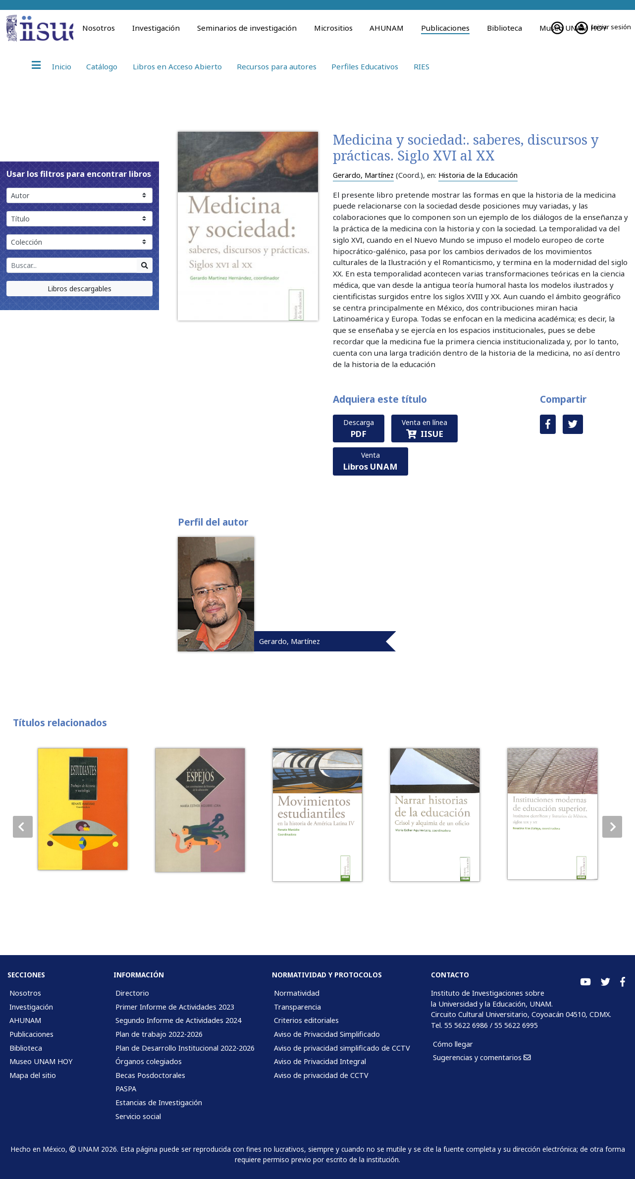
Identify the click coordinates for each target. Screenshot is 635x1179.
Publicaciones (445, 28)
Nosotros (98, 28)
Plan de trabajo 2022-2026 (159, 1034)
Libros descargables (79, 288)
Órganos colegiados (148, 1061)
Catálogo (101, 66)
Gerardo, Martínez (363, 175)
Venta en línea (424, 428)
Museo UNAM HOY (40, 1061)
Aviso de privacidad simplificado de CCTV (342, 1048)
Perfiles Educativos (364, 66)
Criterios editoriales (306, 1020)
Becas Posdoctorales (150, 1075)
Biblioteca (504, 28)
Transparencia (297, 1007)
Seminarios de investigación (247, 28)
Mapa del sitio (32, 1075)
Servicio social (138, 1116)
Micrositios (333, 28)
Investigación (156, 28)
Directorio (132, 993)
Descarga (358, 428)
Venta (370, 461)
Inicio (61, 66)
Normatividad (296, 993)
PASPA (125, 1088)
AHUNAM (387, 28)
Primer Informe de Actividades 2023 (174, 1007)
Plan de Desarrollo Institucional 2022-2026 (185, 1048)
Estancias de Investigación (158, 1102)
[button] (612, 827)
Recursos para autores (277, 66)
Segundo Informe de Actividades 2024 (178, 1020)
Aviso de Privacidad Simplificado (327, 1034)
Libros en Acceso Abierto (177, 66)
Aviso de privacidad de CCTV (321, 1075)
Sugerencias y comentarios (481, 1057)
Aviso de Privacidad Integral (320, 1061)
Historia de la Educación (478, 175)
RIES (421, 66)
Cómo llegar (453, 1044)
